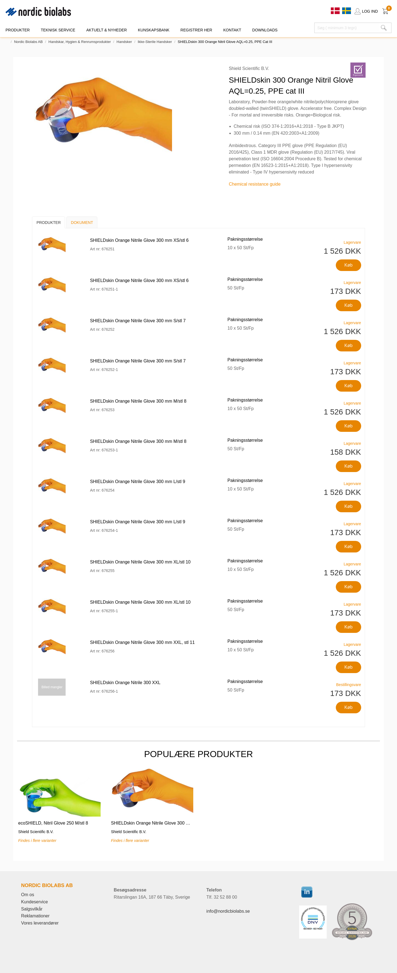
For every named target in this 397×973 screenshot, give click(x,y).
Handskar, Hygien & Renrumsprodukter (80, 42)
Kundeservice (34, 901)
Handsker (124, 42)
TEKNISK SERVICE (58, 30)
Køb (348, 265)
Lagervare (352, 242)
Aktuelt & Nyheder (106, 30)
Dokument (82, 222)
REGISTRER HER (196, 30)
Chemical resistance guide (255, 184)
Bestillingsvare (348, 684)
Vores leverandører (40, 923)
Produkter (48, 222)
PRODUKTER (18, 30)
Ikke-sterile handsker (155, 42)
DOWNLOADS (265, 30)
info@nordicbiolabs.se (228, 911)
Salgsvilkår (31, 909)
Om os (27, 894)
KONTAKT (232, 30)
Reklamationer (35, 916)
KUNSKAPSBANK (153, 30)
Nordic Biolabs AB (28, 42)
